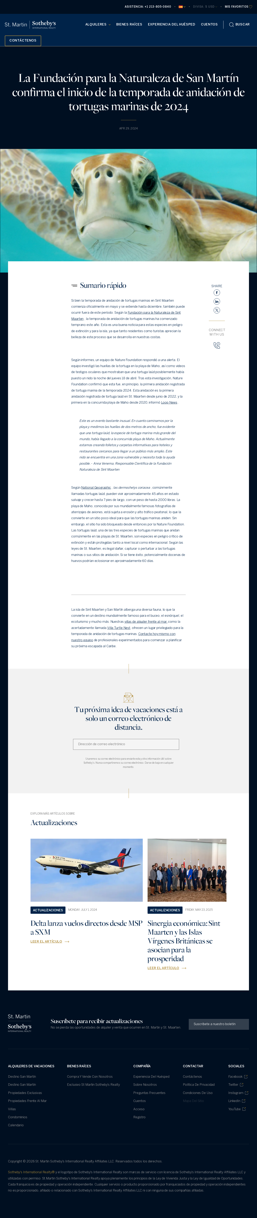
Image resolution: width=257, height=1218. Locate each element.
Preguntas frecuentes (149, 1093)
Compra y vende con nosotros (89, 1076)
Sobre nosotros (145, 1084)
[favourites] (238, 7)
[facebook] (217, 292)
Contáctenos (192, 1076)
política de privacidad (199, 1084)
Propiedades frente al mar (27, 1101)
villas (12, 1109)
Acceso (138, 1109)
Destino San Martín (22, 1076)
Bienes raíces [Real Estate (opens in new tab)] (129, 24)
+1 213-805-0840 (158, 7)
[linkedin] (217, 301)
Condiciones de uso (197, 1093)
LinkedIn (236, 1101)
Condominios (17, 1117)
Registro (139, 1117)
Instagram (238, 1093)
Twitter (235, 1084)
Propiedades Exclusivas (25, 1093)
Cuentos (209, 24)
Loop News (169, 402)
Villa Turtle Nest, (119, 628)
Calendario (16, 1125)
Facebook (237, 1076)
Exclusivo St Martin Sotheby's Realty (93, 1084)
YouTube (237, 1109)
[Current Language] (182, 7)
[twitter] (217, 310)
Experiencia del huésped (171, 24)
